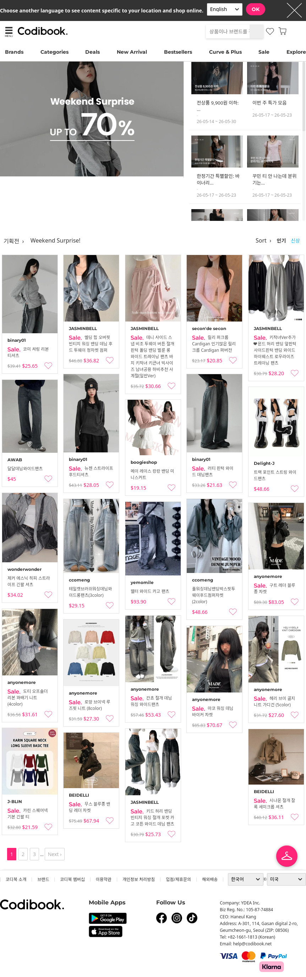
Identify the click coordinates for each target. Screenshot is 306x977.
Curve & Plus (225, 52)
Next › (55, 854)
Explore (296, 52)
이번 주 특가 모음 (269, 103)
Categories (54, 52)
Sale (263, 52)
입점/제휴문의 (178, 879)
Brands (14, 52)
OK (255, 9)
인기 (281, 240)
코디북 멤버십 (72, 879)
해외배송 (210, 879)
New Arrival (132, 52)
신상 (295, 240)
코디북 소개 (16, 879)
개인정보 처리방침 (138, 879)
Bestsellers (178, 52)
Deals (92, 52)
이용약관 (103, 879)
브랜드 (43, 879)
